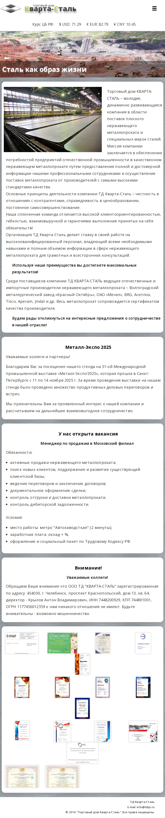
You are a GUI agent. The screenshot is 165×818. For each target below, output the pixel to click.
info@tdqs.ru (145, 807)
